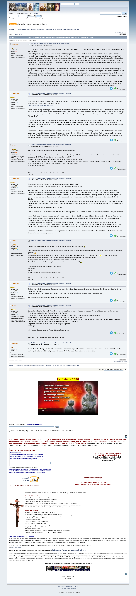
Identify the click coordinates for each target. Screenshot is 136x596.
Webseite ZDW (83, 4)
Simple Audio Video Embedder (68, 588)
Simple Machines (75, 586)
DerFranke (15, 93)
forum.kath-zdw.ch (78, 550)
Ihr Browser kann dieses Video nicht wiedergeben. (68, 398)
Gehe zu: (101, 369)
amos (14, 145)
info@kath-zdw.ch (16, 547)
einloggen (26, 13)
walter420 (15, 44)
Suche (11, 424)
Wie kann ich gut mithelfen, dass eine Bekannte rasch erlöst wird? (50, 43)
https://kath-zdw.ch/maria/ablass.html (40, 105)
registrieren (36, 13)
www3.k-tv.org (25, 477)
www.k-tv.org (25, 478)
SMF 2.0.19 (61, 586)
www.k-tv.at (26, 480)
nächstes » (124, 32)
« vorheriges (117, 32)
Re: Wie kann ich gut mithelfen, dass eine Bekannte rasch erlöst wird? (51, 93)
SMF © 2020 (68, 586)
